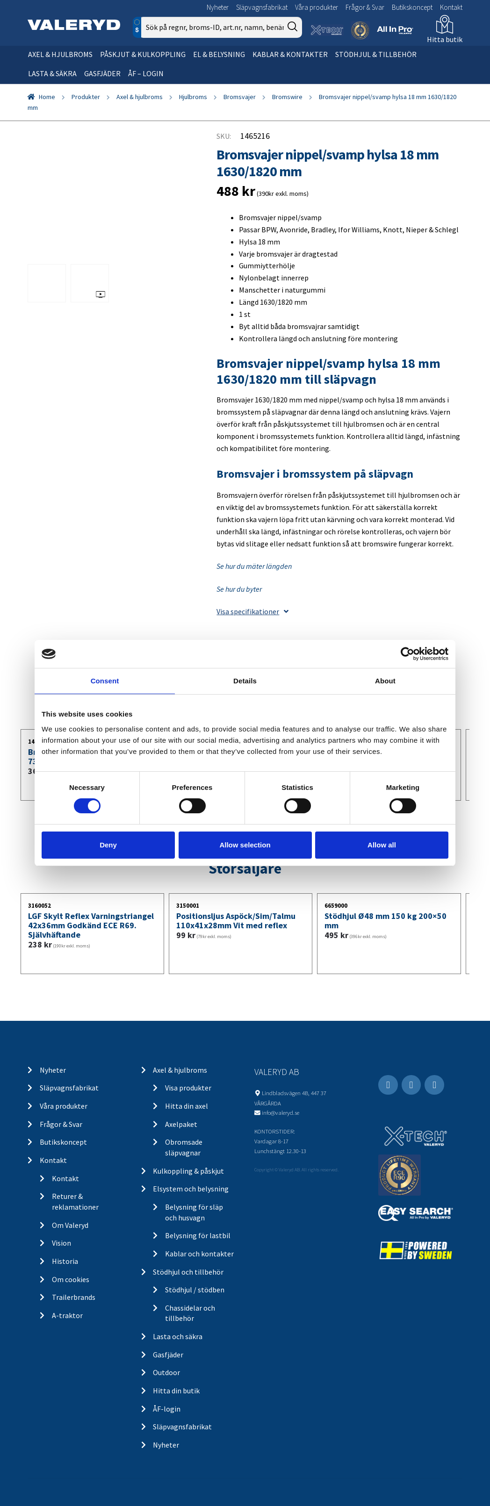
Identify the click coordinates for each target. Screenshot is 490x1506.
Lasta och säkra (177, 1336)
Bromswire (287, 97)
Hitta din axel (186, 1106)
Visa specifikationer (252, 611)
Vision (61, 1243)
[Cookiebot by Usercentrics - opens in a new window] (407, 654)
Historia (65, 1261)
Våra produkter (316, 7)
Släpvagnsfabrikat (262, 7)
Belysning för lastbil (198, 1235)
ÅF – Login (146, 73)
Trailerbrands (73, 1297)
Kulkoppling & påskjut (188, 1171)
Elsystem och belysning (191, 1188)
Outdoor (166, 1372)
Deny (108, 845)
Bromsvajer (239, 97)
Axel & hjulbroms (60, 54)
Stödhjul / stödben (194, 1289)
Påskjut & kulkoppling (143, 54)
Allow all (382, 845)
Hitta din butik (176, 1390)
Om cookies (70, 1279)
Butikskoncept (412, 7)
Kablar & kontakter (290, 54)
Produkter (86, 97)
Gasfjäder (102, 73)
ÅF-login (166, 1408)
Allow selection (244, 845)
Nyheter (218, 7)
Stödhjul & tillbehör (376, 54)
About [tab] (385, 681)
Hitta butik (444, 39)
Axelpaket (181, 1124)
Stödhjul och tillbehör (188, 1272)
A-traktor (67, 1315)
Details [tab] (245, 681)
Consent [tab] (105, 681)
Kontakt (451, 7)
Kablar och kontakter (199, 1253)
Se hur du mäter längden (254, 566)
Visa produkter (188, 1087)
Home (47, 97)
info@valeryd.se (280, 1112)
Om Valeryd (70, 1225)
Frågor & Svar (365, 7)
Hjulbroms (193, 97)
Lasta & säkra (52, 73)
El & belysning (219, 54)
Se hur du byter (239, 589)
